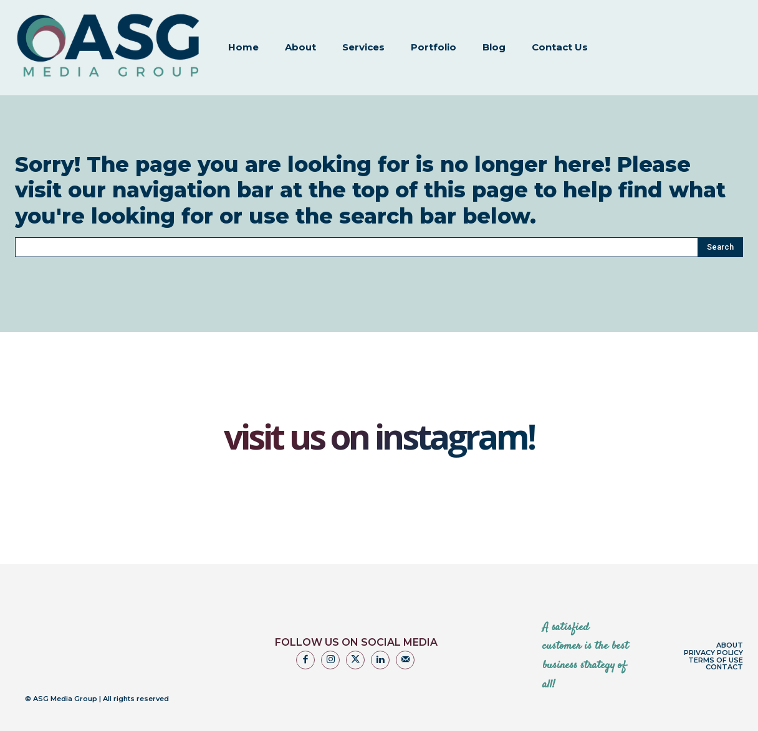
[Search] (720, 230)
